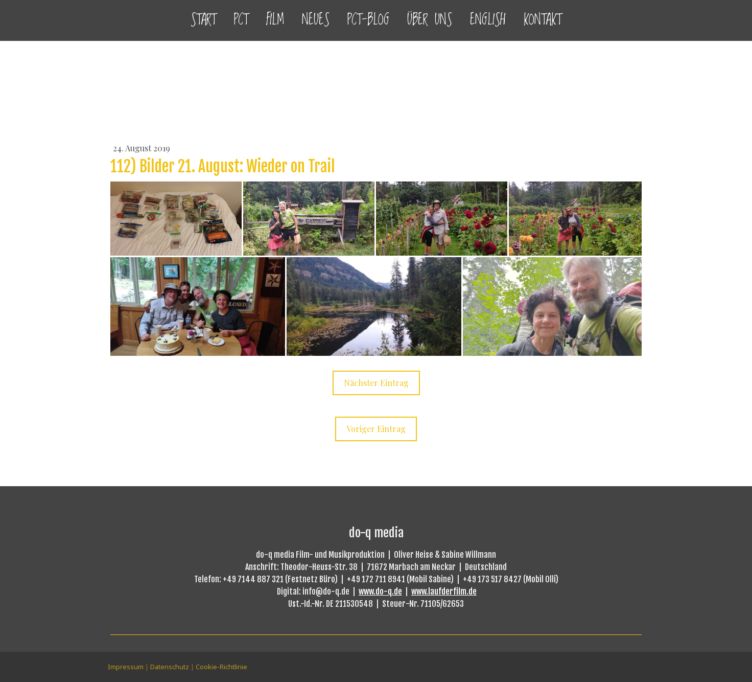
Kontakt (542, 20)
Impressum (126, 666)
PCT (241, 20)
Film (275, 20)
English (488, 20)
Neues (316, 20)
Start (203, 20)
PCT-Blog (368, 20)
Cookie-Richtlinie (221, 666)
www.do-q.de (380, 591)
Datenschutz (169, 666)
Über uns (429, 20)
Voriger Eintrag (376, 428)
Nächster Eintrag (376, 382)
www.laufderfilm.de (444, 591)
